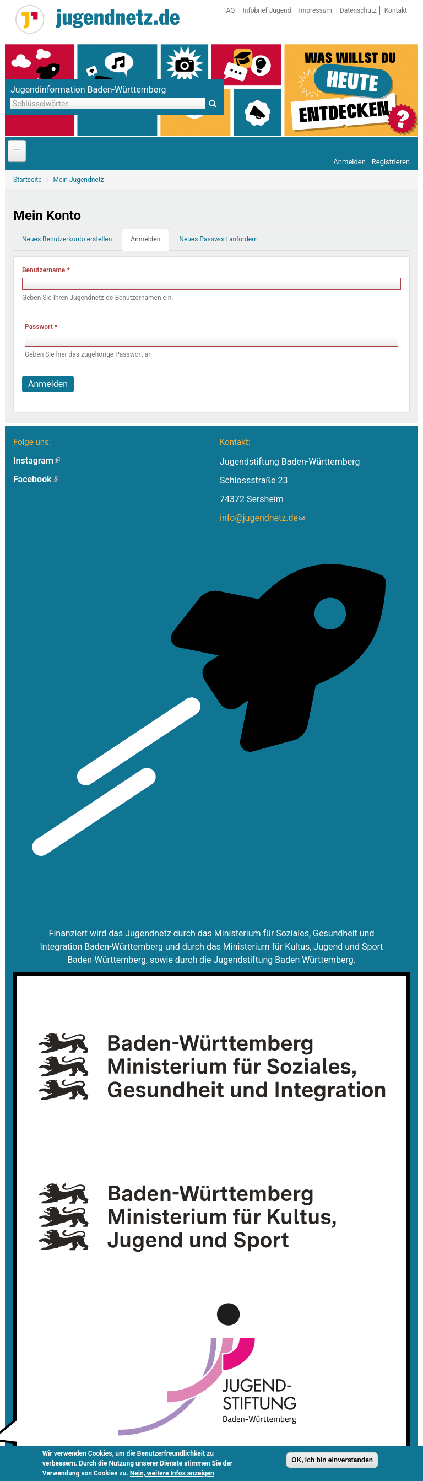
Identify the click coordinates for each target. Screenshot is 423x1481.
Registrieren (391, 162)
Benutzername (46, 270)
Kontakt (395, 10)
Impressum (315, 10)
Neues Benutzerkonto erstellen (67, 239)
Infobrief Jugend (267, 10)
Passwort (41, 327)
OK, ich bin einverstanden (332, 1462)
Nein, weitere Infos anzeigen (172, 1475)
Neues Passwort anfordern (218, 239)
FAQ (229, 10)
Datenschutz (358, 10)
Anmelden (349, 162)
